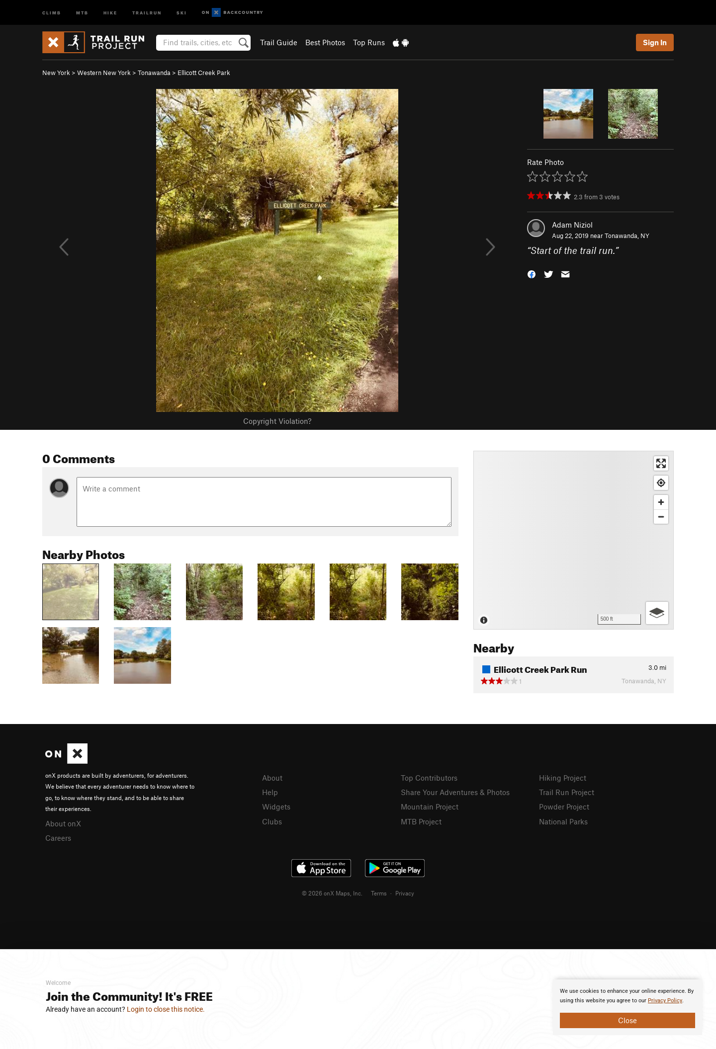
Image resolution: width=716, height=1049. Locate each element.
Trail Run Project (566, 792)
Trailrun (147, 12)
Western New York (104, 73)
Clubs (272, 821)
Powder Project (564, 806)
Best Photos (325, 42)
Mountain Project (429, 806)
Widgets (276, 806)
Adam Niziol (572, 224)
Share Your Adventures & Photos (455, 792)
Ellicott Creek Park (204, 73)
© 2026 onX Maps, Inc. (332, 892)
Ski (182, 12)
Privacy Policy (665, 1000)
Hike (110, 12)
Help (270, 792)
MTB (82, 12)
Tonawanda (154, 73)
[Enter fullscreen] (661, 463)
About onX (63, 823)
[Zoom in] (661, 502)
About (272, 777)
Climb (51, 12)
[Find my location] (661, 483)
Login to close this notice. (166, 1009)
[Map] (573, 540)
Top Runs (369, 42)
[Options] (657, 613)
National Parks (563, 821)
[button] (531, 273)
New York (56, 73)
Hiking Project (562, 777)
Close (627, 1020)
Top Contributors (429, 777)
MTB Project (421, 821)
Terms (379, 892)
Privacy (404, 892)
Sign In (655, 42)
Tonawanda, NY (627, 236)
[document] (627, 1007)
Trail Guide (278, 42)
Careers (58, 837)
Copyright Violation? (277, 420)
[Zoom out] (661, 516)
